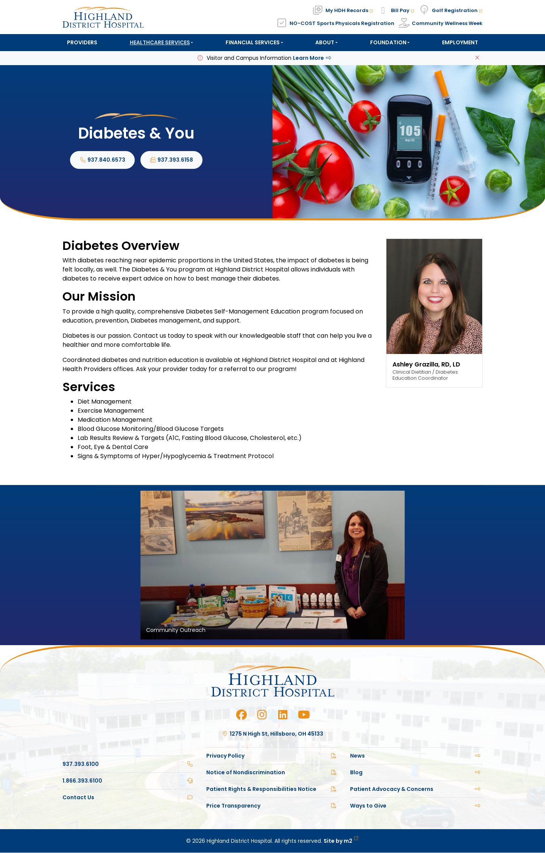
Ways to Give (416, 806)
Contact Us (128, 798)
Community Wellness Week (447, 23)
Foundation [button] (388, 42)
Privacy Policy (272, 756)
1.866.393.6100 (128, 781)
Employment (460, 42)
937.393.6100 (128, 764)
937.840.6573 (102, 160)
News (416, 756)
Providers (82, 42)
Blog (416, 773)
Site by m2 (341, 841)
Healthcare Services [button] (160, 42)
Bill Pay (402, 10)
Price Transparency (272, 806)
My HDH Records (349, 10)
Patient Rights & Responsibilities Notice (272, 789)
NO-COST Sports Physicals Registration (342, 23)
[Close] (477, 58)
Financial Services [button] (253, 42)
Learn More (312, 58)
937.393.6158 (171, 160)
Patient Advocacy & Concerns (416, 789)
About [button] (324, 42)
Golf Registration (457, 10)
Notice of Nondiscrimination (272, 773)
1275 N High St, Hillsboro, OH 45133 (273, 734)
